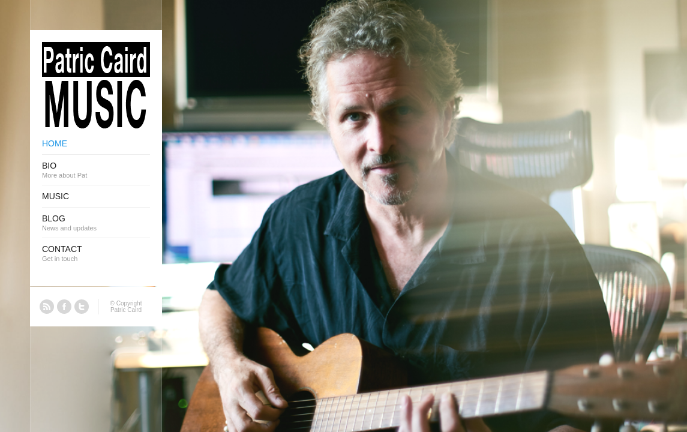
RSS (47, 306)
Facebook (64, 306)
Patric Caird (126, 310)
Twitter (81, 306)
